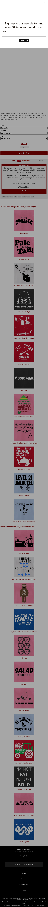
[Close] (45, 2)
